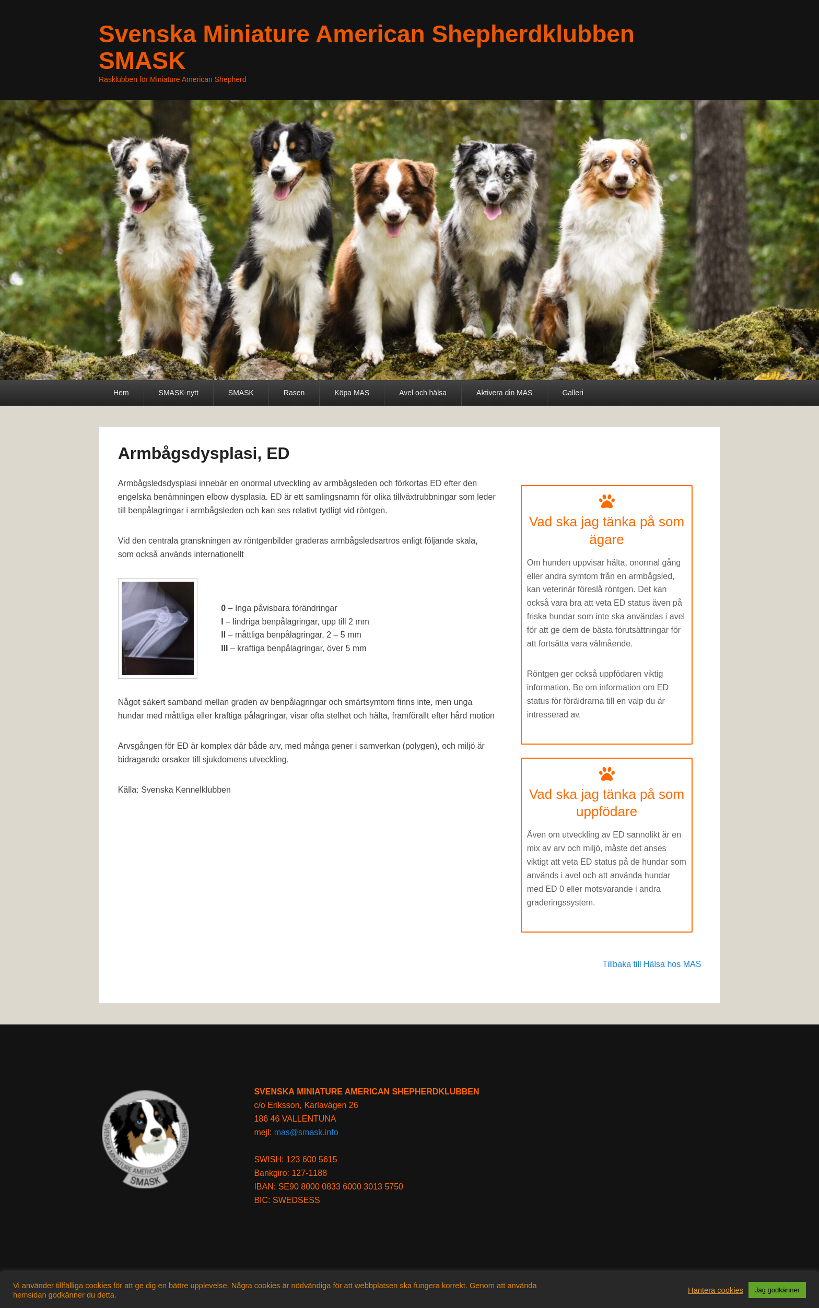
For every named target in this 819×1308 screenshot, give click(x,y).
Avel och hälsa (423, 392)
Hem (121, 392)
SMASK (241, 392)
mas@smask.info (306, 1132)
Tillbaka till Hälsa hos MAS (652, 964)
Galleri (572, 392)
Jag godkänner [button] (777, 1290)
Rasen (294, 392)
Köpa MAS (351, 392)
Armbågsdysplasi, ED (204, 453)
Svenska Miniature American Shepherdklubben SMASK (367, 47)
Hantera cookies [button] (715, 1290)
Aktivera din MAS (504, 392)
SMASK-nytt (178, 392)
